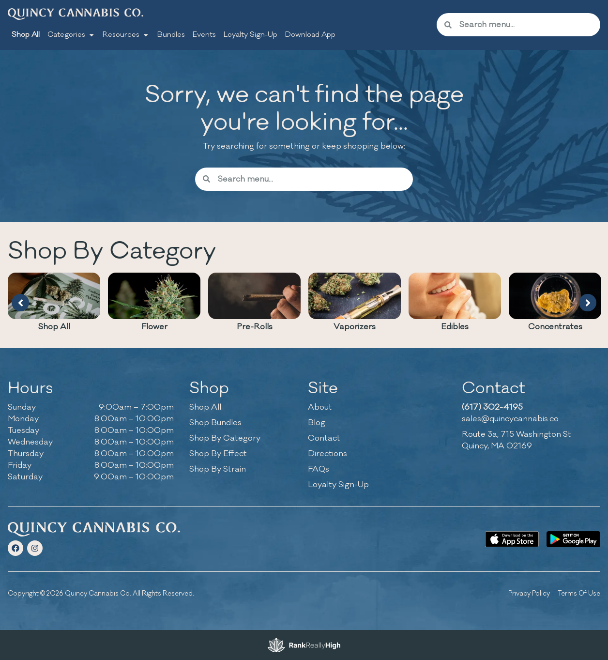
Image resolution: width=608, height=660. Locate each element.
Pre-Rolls (255, 327)
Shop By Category (224, 438)
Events (204, 34)
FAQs (318, 469)
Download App (310, 34)
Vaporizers (355, 327)
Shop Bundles (215, 422)
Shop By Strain (217, 469)
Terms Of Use (579, 593)
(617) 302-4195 (492, 407)
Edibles (455, 327)
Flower (154, 327)
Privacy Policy (529, 593)
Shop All (26, 34)
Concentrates (555, 327)
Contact (324, 438)
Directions (327, 453)
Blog (316, 422)
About (320, 407)
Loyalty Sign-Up (250, 34)
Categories (71, 35)
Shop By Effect (218, 453)
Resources (126, 35)
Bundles (171, 34)
